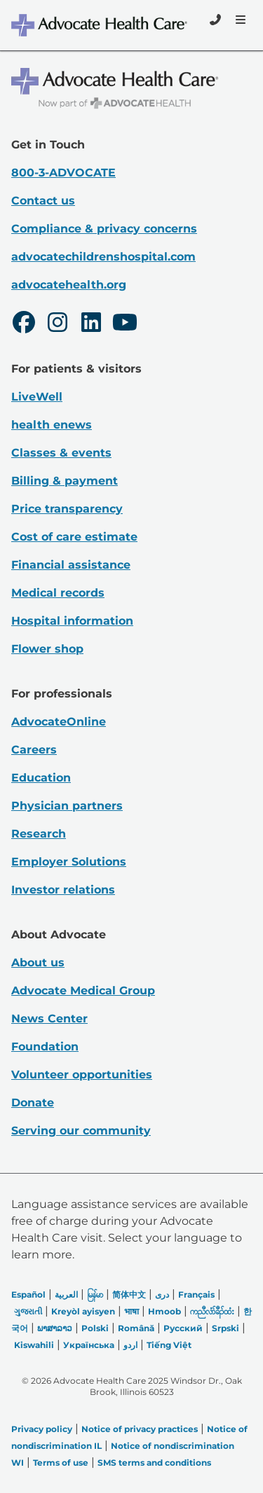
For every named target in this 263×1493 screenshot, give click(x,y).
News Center (49, 1018)
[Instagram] (57, 324)
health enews (51, 424)
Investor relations (63, 889)
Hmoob (164, 1311)
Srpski (225, 1328)
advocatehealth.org (68, 284)
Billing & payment (64, 480)
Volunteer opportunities (81, 1074)
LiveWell (36, 396)
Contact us (43, 200)
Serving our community (81, 1130)
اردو (130, 1345)
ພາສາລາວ (54, 1328)
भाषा (131, 1311)
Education (41, 777)
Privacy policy (41, 1429)
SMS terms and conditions (154, 1462)
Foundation (45, 1046)
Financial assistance (70, 564)
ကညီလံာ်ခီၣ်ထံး (212, 1311)
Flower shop (47, 648)
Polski (95, 1328)
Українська (88, 1345)
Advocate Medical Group (83, 990)
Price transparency (67, 508)
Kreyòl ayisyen (83, 1311)
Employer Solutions (68, 861)
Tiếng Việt (169, 1345)
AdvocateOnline (58, 721)
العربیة (66, 1294)
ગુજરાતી (28, 1311)
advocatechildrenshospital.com (103, 256)
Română (136, 1328)
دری (162, 1294)
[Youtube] (125, 324)
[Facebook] (24, 324)
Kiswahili (34, 1345)
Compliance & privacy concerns (104, 228)
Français (196, 1294)
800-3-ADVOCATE (63, 172)
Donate (32, 1102)
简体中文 (129, 1294)
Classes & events (61, 452)
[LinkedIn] (91, 324)
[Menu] (239, 19)
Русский (183, 1328)
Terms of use (60, 1462)
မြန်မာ (95, 1294)
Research (38, 833)
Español (28, 1294)
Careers (34, 749)
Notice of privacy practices (139, 1429)
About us (38, 962)
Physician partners (67, 805)
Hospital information (72, 620)
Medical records (57, 592)
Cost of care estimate (74, 536)
